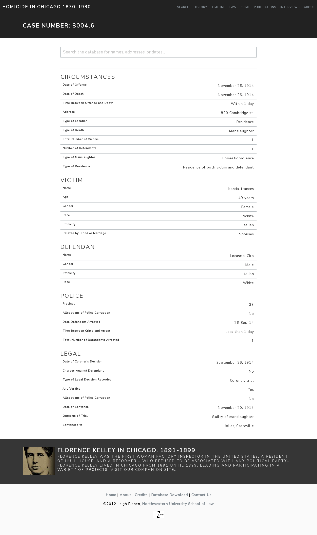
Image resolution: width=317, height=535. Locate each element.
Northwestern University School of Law (178, 503)
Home (111, 494)
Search (183, 7)
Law (232, 7)
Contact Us (201, 494)
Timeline (218, 7)
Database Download (169, 494)
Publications (265, 7)
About (309, 7)
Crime (245, 7)
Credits (141, 494)
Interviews (290, 7)
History (200, 7)
